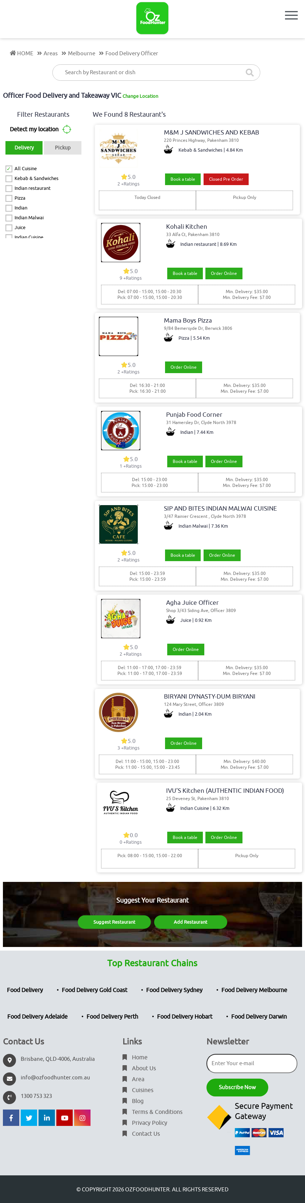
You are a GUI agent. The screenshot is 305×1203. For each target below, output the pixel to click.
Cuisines (138, 1090)
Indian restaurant (33, 188)
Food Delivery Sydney (174, 990)
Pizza (20, 198)
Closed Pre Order (226, 179)
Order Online (224, 273)
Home (135, 1057)
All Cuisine (26, 168)
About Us (139, 1068)
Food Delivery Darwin (259, 1016)
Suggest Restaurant (114, 922)
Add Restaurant (190, 922)
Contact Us (141, 1134)
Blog (133, 1101)
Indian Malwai (29, 218)
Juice (20, 227)
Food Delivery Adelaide (37, 1016)
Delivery (24, 148)
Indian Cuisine (29, 237)
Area (133, 1079)
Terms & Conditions (152, 1112)
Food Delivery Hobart (184, 1016)
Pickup (63, 148)
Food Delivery (25, 990)
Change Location (140, 96)
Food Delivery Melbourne (254, 990)
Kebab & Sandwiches (37, 178)
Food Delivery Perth (112, 1016)
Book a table (182, 179)
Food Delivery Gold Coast (94, 990)
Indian (21, 208)
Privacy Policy (145, 1123)
